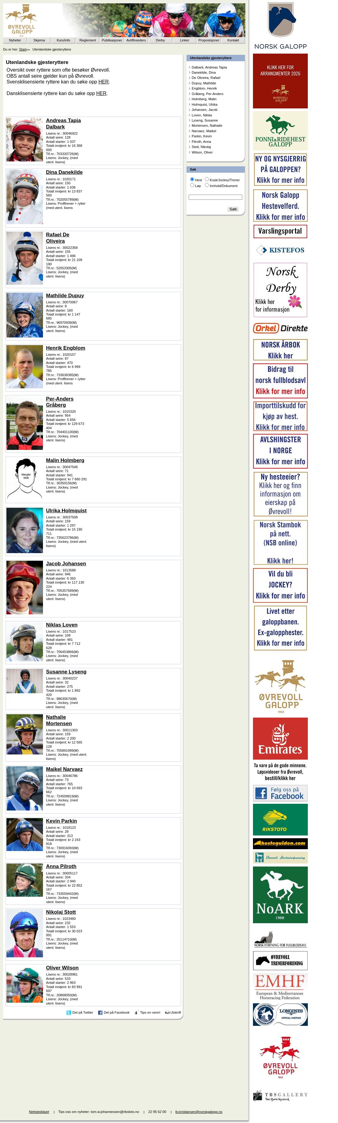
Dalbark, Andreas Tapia (209, 67)
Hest (198, 180)
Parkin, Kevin (202, 136)
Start (23, 49)
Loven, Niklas (202, 115)
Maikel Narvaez (64, 769)
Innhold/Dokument (223, 186)
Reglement (88, 40)
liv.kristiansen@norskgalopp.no (199, 1112)
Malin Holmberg (65, 460)
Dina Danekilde (64, 172)
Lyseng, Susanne (205, 120)
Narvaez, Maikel (204, 131)
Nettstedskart (39, 1112)
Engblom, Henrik (204, 88)
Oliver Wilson (62, 968)
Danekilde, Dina (204, 72)
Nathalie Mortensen (59, 720)
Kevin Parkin (61, 821)
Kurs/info (63, 40)
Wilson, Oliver (202, 152)
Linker (184, 40)
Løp (198, 186)
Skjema (39, 40)
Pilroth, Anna (201, 141)
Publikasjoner (112, 40)
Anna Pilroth (61, 866)
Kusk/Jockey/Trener (225, 180)
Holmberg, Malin (204, 99)
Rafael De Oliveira (57, 238)
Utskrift (175, 1012)
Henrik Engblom (65, 348)
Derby (160, 40)
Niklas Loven (62, 625)
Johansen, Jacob (205, 109)
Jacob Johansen (66, 564)
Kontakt (233, 40)
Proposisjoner (208, 40)
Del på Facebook (117, 1012)
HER (103, 81)
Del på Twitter (83, 1012)
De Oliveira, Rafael (206, 77)
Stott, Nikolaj (201, 147)
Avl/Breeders (136, 40)
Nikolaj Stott (61, 912)
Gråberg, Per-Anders (207, 94)
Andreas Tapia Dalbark (63, 123)
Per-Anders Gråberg (59, 402)
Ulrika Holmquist (66, 511)
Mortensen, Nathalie (207, 125)
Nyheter (15, 40)
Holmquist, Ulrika (205, 104)
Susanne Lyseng (66, 672)
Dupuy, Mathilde (204, 83)
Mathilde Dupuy (65, 295)
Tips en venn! (150, 1012)
